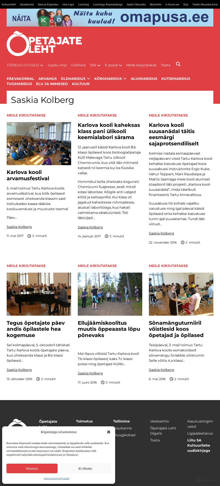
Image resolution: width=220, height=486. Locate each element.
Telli (93, 65)
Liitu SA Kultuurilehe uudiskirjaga (198, 445)
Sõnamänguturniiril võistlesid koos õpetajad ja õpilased (176, 329)
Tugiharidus (19, 84)
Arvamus (47, 79)
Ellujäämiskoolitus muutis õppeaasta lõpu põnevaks (109, 329)
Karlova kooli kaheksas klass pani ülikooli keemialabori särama (109, 131)
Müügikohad (124, 435)
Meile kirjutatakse (141, 65)
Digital (205, 480)
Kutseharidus (175, 79)
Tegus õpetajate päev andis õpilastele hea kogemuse (36, 329)
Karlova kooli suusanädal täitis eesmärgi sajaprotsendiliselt (174, 134)
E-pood (111, 65)
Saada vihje (57, 65)
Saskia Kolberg (19, 227)
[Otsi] (178, 64)
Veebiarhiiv (159, 421)
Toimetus (84, 421)
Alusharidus (144, 79)
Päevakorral (20, 79)
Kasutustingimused (56, 478)
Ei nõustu (85, 468)
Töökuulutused (23, 65)
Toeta (165, 65)
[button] (109, 432)
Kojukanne (122, 428)
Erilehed (78, 65)
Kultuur (81, 84)
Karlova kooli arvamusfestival (28, 175)
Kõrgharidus (108, 79)
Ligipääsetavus (200, 433)
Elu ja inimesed (52, 84)
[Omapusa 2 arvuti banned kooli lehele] (110, 17)
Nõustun (32, 468)
